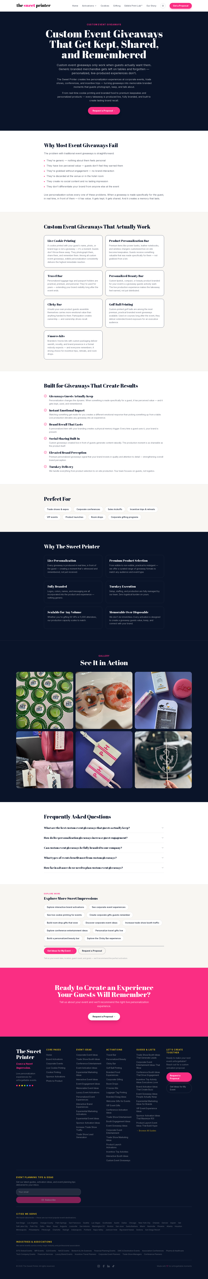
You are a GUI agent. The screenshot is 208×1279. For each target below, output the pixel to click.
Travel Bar (111, 1055)
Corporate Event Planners (109, 1254)
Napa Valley (98, 1230)
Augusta (63, 1226)
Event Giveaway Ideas (116, 1125)
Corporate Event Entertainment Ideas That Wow (148, 1065)
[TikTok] (113, 1266)
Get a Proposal (180, 5)
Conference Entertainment (88, 1063)
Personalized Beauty (116, 1059)
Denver (165, 1223)
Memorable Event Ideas (87, 1088)
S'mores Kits (112, 1088)
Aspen (173, 1223)
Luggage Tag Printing (116, 1092)
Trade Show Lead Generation (84, 1135)
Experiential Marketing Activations (86, 1112)
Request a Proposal (92, 951)
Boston (110, 1226)
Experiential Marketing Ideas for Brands (147, 1102)
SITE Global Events (24, 1251)
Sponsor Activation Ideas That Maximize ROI (148, 1117)
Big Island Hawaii (127, 1230)
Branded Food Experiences (113, 1073)
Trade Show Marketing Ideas (117, 1138)
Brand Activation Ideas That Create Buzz (147, 1088)
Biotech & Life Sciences (82, 1251)
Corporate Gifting (114, 1079)
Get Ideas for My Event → (60, 951)
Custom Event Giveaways (118, 1160)
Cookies (105, 5)
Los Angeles (32, 1223)
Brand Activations (54, 1059)
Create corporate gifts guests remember (110, 915)
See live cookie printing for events (64, 915)
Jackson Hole (111, 1230)
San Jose (120, 1226)
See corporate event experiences (109, 907)
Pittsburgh (46, 1230)
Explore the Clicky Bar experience (104, 938)
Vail (179, 1223)
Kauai (55, 1226)
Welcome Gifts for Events (118, 1101)
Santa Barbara (132, 1226)
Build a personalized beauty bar (63, 938)
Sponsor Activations (55, 1076)
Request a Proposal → (104, 110)
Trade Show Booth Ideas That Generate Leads (148, 1056)
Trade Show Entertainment (118, 1117)
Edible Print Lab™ (133, 5)
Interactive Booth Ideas (117, 1156)
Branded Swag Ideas (116, 1097)
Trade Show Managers (132, 1254)
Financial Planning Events (104, 1251)
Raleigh (66, 1230)
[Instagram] (98, 1266)
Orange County (46, 1223)
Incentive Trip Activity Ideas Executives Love (147, 1081)
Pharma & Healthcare (175, 1251)
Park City (34, 1226)
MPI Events (39, 1251)
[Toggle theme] (163, 5)
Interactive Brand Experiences (84, 1105)
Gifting (116, 5)
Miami (142, 1226)
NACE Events (63, 1251)
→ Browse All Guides (146, 1130)
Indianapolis (76, 1230)
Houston (178, 1226)
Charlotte (56, 1230)
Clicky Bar (111, 1063)
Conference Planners (153, 1254)
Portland (87, 1230)
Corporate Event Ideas (87, 1055)
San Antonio (85, 1226)
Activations (89, 5)
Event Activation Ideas (86, 1068)
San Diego (20, 1223)
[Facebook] (103, 1266)
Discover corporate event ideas (101, 922)
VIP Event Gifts (113, 1105)
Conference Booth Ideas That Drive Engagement (148, 1073)
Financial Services (45, 1254)
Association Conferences (153, 1251)
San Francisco (75, 1223)
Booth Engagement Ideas (118, 1121)
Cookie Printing (53, 1072)
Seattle (86, 1223)
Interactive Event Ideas (87, 1079)
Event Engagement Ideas (88, 1084)
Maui (49, 1226)
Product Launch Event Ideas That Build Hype (146, 1124)
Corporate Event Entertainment (114, 1131)
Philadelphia (34, 1230)
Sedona (139, 1230)
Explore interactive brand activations (65, 907)
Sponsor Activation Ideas (88, 1123)
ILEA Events (51, 1251)
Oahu (42, 1226)
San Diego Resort (152, 1230)
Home (75, 5)
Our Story (151, 5)
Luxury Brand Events (64, 1254)
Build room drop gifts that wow (62, 922)
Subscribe (49, 1200)
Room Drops (112, 1084)
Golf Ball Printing (114, 1068)
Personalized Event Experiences (85, 1098)
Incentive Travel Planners (85, 1254)
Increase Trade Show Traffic (86, 1128)
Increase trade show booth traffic (142, 922)
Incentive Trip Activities (117, 1151)
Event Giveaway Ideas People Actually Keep (146, 1095)
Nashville (151, 1226)
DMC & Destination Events (129, 1251)
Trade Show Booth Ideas (88, 1059)
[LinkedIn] (108, 1266)
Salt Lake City (22, 1226)
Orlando (156, 1223)
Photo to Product (54, 1081)
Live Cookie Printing (55, 1068)
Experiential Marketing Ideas (86, 1073)
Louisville (73, 1226)
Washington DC (98, 1226)
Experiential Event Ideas (87, 1118)
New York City (144, 1223)
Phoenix (160, 1226)
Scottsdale (107, 1223)
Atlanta (169, 1226)
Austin (116, 1223)
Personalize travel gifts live (109, 930)
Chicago (132, 1223)
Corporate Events (54, 1063)
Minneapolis (21, 1230)
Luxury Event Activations (87, 1092)
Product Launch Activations (113, 1146)
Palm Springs (61, 1223)
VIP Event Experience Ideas (146, 1109)
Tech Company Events (25, 1254)
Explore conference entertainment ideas (67, 930)
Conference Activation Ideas (117, 1111)
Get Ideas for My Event (178, 1088)
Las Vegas (95, 1223)
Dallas (124, 1223)
